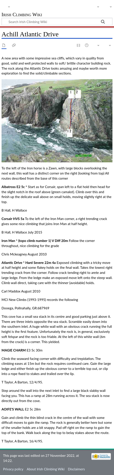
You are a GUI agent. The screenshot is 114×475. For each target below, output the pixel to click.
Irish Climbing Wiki (22, 15)
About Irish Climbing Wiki (45, 469)
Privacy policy (13, 469)
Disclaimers (76, 469)
